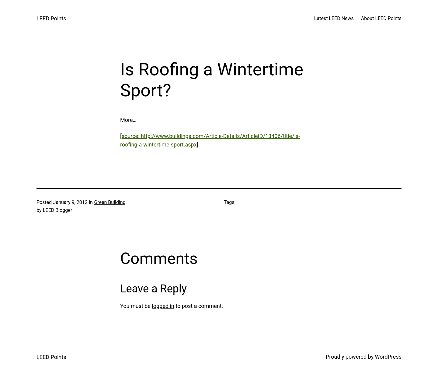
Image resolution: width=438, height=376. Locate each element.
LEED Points (51, 18)
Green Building (109, 202)
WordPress (388, 357)
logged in (163, 306)
